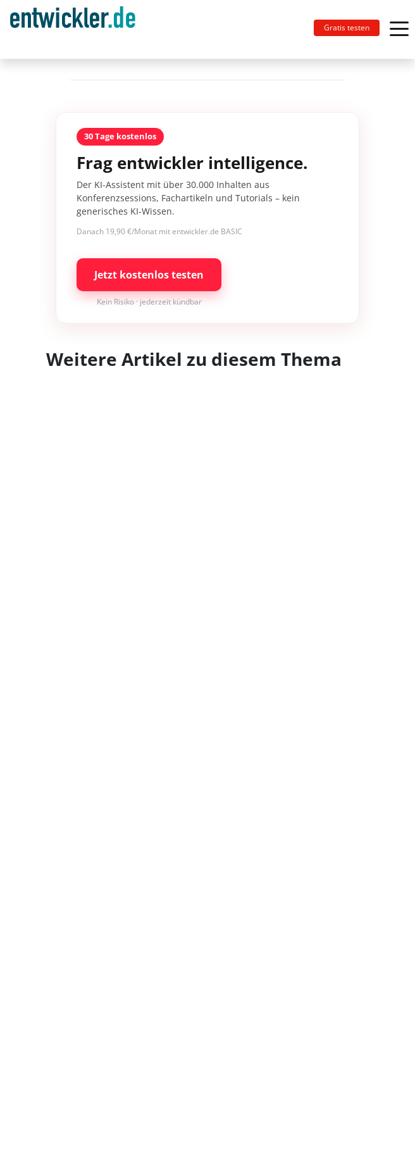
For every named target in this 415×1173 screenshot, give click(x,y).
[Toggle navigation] (78, 29)
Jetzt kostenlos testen (149, 275)
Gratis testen (346, 27)
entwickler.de (72, 31)
